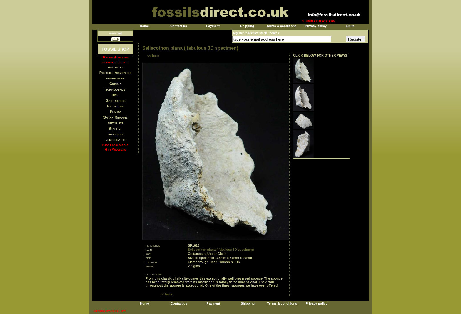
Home (144, 26)
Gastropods (115, 100)
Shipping (247, 26)
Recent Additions (115, 57)
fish (115, 95)
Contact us (178, 26)
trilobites (115, 134)
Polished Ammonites (115, 72)
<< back (153, 55)
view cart (115, 33)
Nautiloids (115, 106)
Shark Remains (115, 117)
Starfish (115, 128)
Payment (213, 26)
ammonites (115, 67)
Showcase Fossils (115, 62)
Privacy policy (316, 26)
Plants (115, 111)
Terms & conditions (281, 26)
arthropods (115, 78)
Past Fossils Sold (115, 145)
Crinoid (115, 84)
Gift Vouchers (115, 149)
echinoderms (116, 89)
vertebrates (115, 139)
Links (350, 26)
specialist (115, 123)
